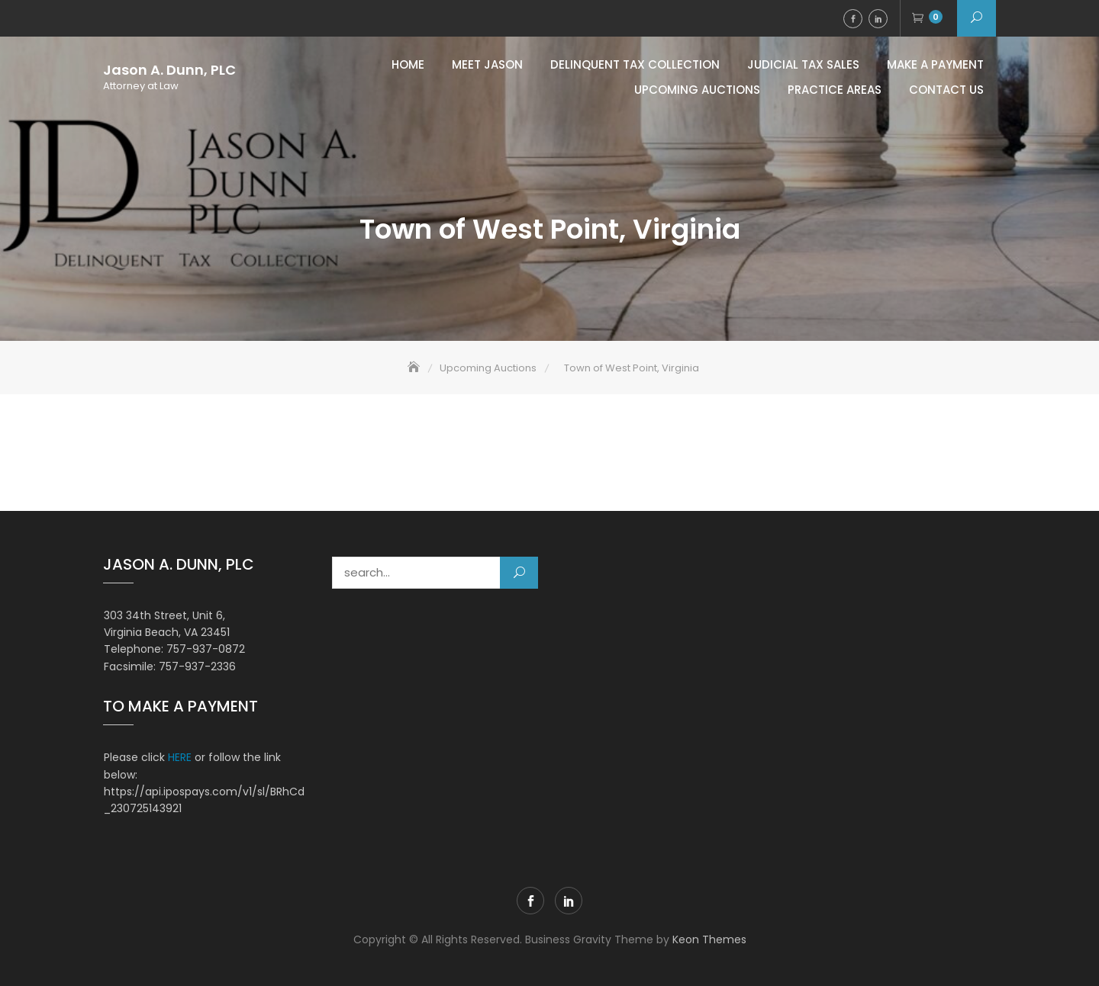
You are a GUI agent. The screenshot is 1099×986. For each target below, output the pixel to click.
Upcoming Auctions (697, 90)
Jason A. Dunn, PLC (169, 70)
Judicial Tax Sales (803, 64)
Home (408, 64)
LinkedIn (878, 18)
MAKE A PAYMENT (935, 64)
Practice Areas (834, 90)
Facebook (852, 18)
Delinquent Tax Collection (635, 64)
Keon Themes (709, 939)
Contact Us (946, 90)
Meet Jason (487, 64)
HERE (180, 757)
